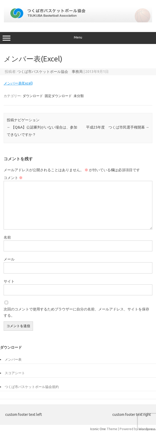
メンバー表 (13, 359)
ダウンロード (33, 96)
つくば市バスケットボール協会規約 (32, 387)
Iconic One (98, 429)
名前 (7, 237)
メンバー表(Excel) (18, 83)
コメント (13, 178)
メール (9, 259)
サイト (9, 281)
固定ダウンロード (58, 96)
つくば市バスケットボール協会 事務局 (50, 71)
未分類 (79, 96)
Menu (78, 38)
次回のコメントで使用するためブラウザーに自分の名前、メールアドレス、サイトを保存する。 (76, 312)
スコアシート (15, 373)
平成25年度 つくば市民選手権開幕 (117, 127)
